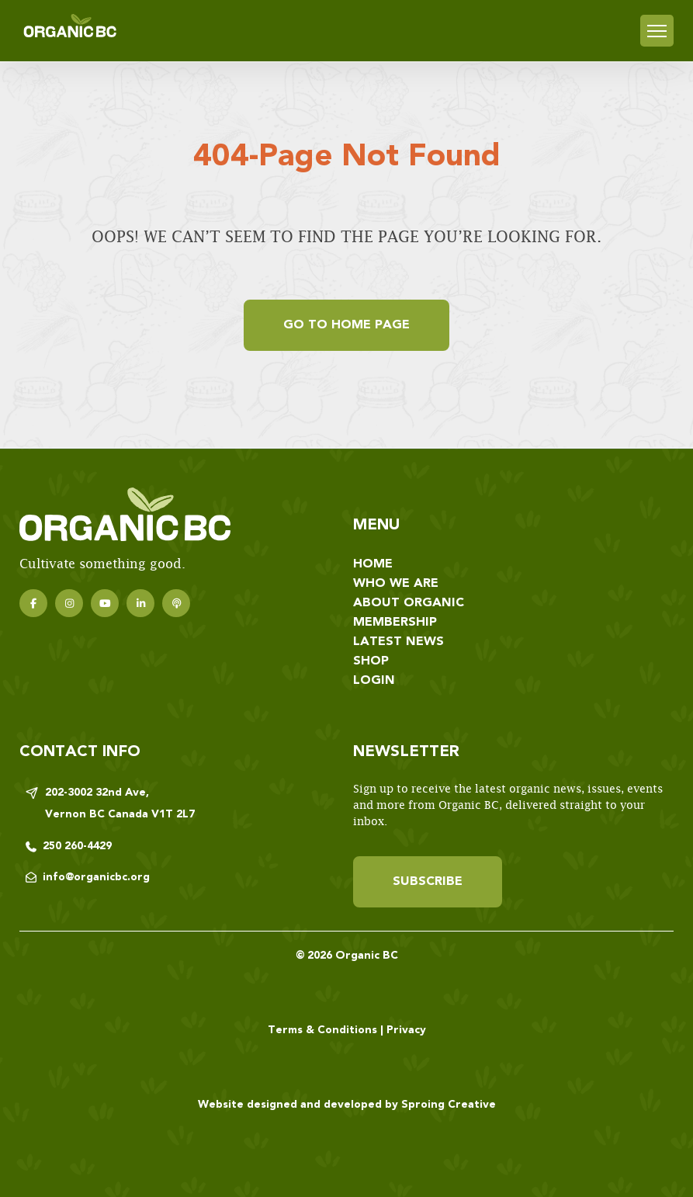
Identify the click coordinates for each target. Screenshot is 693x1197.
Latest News (398, 642)
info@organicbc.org (96, 877)
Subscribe (428, 882)
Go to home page (346, 325)
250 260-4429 (77, 846)
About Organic (408, 603)
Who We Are (395, 584)
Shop (371, 661)
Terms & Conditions (322, 1030)
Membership (395, 622)
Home (373, 564)
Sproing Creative (448, 1104)
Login (374, 681)
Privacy (406, 1030)
